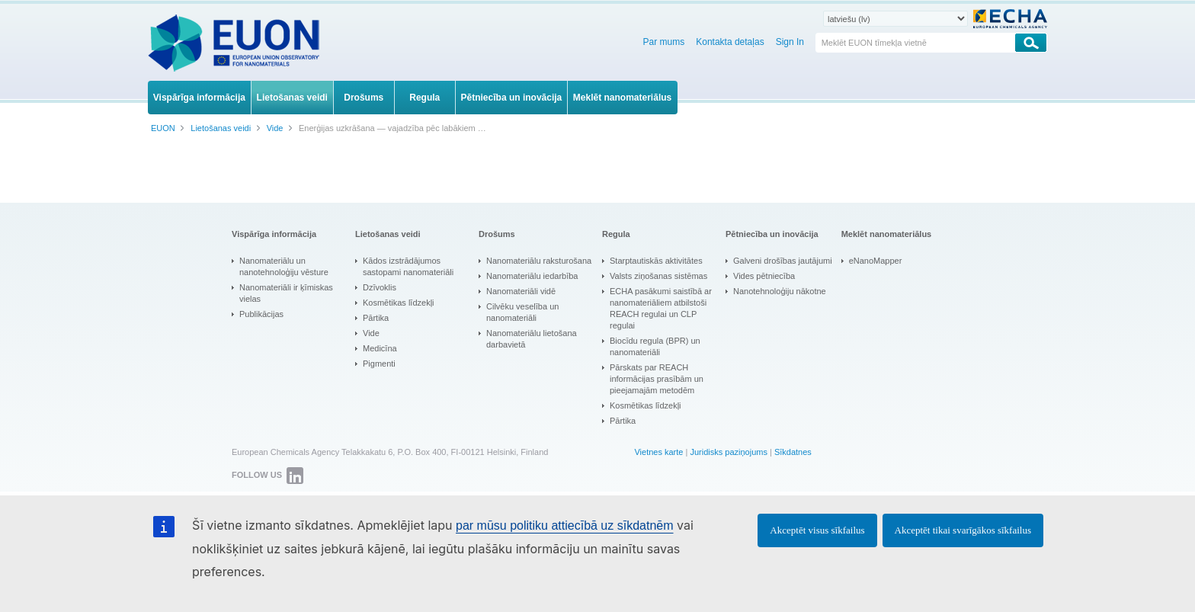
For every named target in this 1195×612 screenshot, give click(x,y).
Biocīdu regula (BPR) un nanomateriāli (655, 346)
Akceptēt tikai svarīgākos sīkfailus (963, 530)
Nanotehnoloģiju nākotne (779, 291)
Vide (371, 333)
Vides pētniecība (764, 275)
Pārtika (376, 317)
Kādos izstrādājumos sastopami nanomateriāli (408, 266)
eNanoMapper (875, 260)
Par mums (664, 42)
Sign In (790, 42)
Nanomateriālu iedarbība (532, 275)
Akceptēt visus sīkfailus (817, 530)
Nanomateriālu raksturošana (538, 260)
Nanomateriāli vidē (521, 291)
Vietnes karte (658, 452)
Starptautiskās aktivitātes (656, 260)
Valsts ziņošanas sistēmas (658, 275)
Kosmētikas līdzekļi (398, 302)
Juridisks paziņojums (728, 452)
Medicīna (380, 348)
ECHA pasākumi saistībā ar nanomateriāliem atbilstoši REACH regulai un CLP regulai (661, 308)
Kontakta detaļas (730, 42)
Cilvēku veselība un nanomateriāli (522, 312)
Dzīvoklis (379, 287)
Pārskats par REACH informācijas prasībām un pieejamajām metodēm (656, 379)
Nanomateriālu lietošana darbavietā (531, 338)
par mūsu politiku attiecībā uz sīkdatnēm (564, 525)
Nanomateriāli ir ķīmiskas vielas (286, 293)
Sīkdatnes (793, 452)
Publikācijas (261, 314)
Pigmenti (379, 363)
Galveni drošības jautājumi (782, 260)
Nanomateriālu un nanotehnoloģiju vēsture (283, 266)
